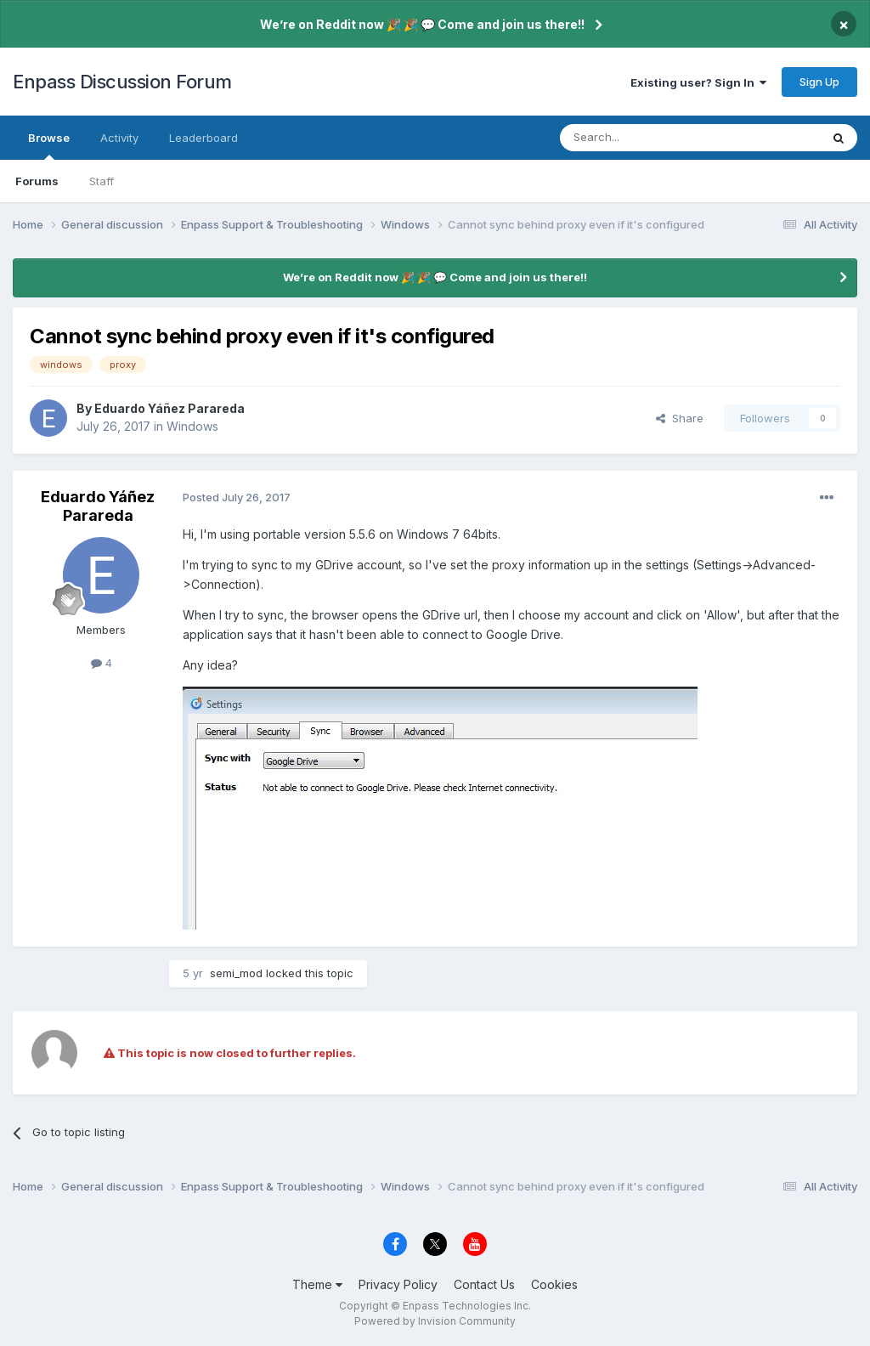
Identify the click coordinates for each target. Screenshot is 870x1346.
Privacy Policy (398, 1284)
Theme (317, 1284)
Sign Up (819, 81)
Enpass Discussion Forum (122, 82)
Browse (49, 145)
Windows (192, 426)
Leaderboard (203, 137)
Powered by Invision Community (435, 1321)
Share (679, 418)
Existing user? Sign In (698, 82)
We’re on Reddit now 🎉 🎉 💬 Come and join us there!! (422, 24)
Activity (119, 137)
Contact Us (484, 1284)
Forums (37, 181)
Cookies (554, 1284)
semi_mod (236, 973)
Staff (101, 181)
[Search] (646, 137)
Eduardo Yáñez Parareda (169, 408)
